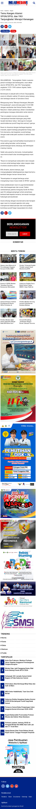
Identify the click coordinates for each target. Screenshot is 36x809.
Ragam (11, 10)
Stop (13, 31)
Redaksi (4, 797)
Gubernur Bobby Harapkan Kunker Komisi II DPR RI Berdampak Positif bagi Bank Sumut (20, 701)
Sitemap (24, 797)
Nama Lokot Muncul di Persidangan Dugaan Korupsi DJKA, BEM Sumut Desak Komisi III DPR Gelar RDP (8, 269)
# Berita (3, 638)
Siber (10, 797)
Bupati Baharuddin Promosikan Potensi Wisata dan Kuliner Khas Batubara (19, 716)
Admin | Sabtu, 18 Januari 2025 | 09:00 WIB (11, 22)
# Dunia (3, 642)
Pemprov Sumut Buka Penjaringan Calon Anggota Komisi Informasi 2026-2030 (20, 708)
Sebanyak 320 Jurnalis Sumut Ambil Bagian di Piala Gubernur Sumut (18, 677)
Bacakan (5, 31)
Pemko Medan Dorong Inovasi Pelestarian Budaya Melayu (27, 303)
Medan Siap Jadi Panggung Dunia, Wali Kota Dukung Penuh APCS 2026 (19, 669)
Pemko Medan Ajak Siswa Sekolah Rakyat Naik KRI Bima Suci (7, 321)
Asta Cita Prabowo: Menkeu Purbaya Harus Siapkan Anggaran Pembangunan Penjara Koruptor (19, 662)
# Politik (3, 653)
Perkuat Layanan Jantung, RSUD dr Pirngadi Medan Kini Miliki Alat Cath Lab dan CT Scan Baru (19, 724)
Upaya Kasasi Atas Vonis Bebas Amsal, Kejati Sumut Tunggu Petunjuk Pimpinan (19, 731)
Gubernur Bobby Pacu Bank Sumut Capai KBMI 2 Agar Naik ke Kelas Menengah (27, 286)
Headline (6, 10)
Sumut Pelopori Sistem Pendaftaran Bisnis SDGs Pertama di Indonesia (8, 304)
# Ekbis (3, 645)
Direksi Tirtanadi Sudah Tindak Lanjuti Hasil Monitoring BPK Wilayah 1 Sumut (27, 268)
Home (1, 10)
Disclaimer (16, 797)
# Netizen (4, 649)
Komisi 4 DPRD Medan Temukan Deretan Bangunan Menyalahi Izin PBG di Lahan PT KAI (8, 287)
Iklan (30, 797)
